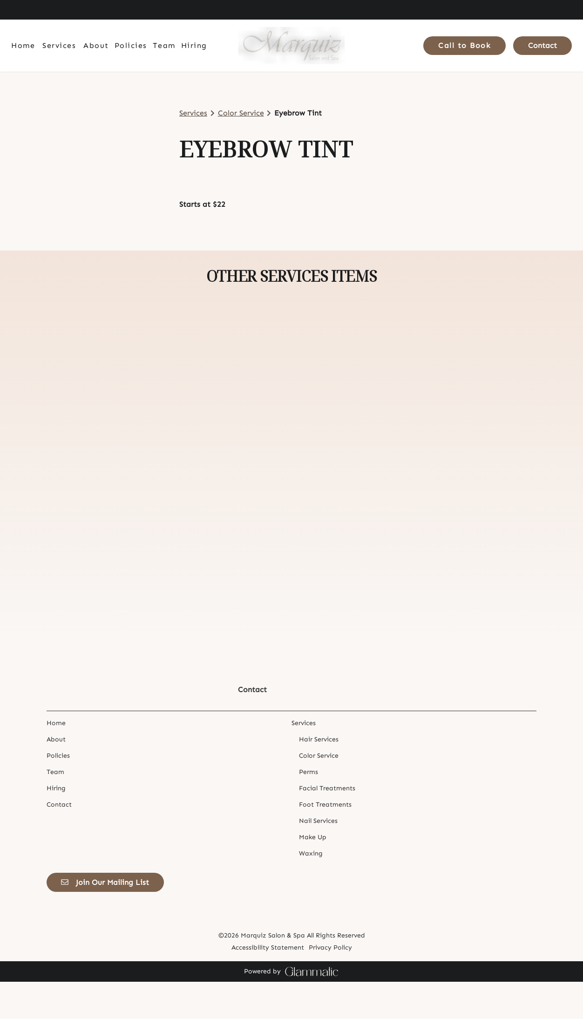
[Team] (164, 45)
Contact (542, 45)
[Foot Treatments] (325, 842)
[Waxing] (311, 891)
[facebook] (15, 10)
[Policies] (131, 45)
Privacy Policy (330, 985)
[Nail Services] (318, 858)
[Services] (59, 45)
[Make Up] (312, 874)
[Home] (24, 45)
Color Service (241, 113)
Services (193, 113)
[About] (96, 45)
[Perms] (308, 809)
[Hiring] (194, 45)
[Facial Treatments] (327, 825)
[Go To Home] (291, 45)
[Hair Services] (319, 777)
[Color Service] (319, 793)
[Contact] (541, 45)
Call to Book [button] (464, 45)
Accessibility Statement (267, 985)
